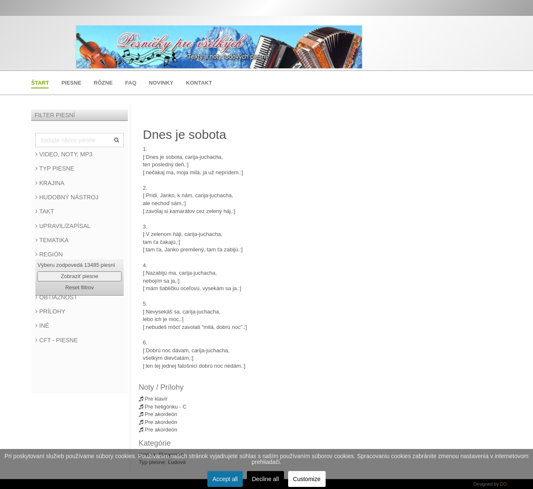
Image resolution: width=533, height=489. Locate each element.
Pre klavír (153, 399)
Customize (307, 479)
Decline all (265, 479)
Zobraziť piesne (79, 276)
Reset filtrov (79, 287)
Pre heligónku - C (163, 407)
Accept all (225, 479)
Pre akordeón (158, 414)
